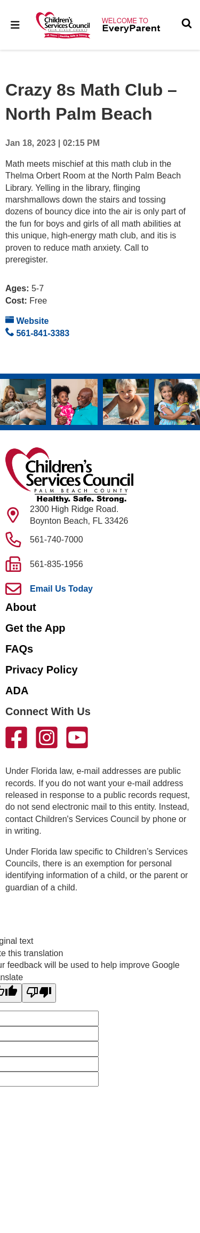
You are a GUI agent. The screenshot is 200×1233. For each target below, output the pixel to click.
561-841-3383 (37, 333)
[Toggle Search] (186, 25)
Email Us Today (61, 588)
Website (27, 320)
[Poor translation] (39, 993)
